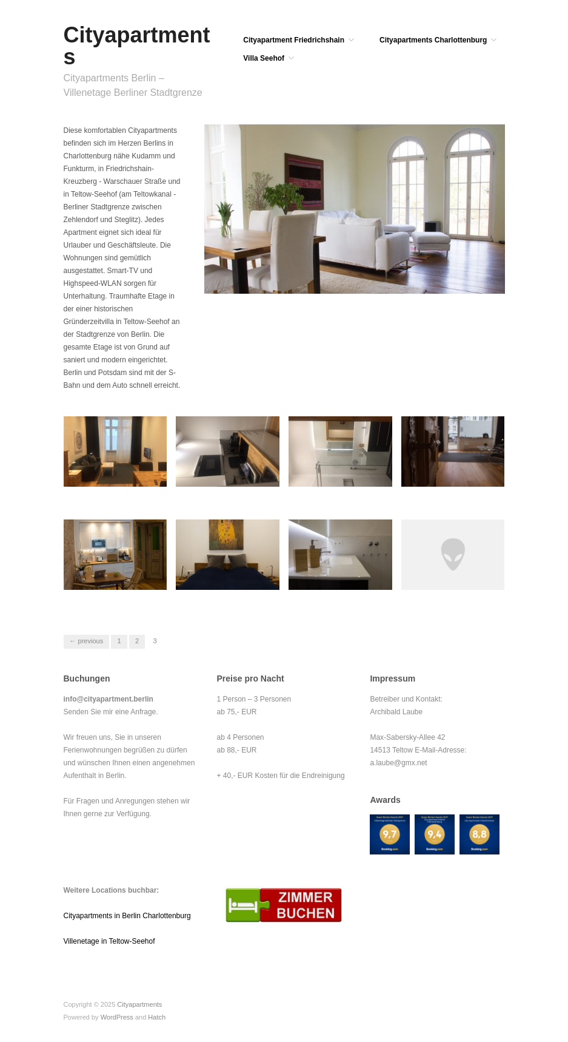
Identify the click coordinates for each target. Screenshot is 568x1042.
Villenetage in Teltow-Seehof (109, 941)
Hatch (156, 1017)
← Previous (87, 640)
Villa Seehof (263, 58)
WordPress (117, 1017)
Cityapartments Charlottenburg (433, 40)
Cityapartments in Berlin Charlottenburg (127, 916)
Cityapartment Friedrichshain (293, 40)
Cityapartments (137, 45)
